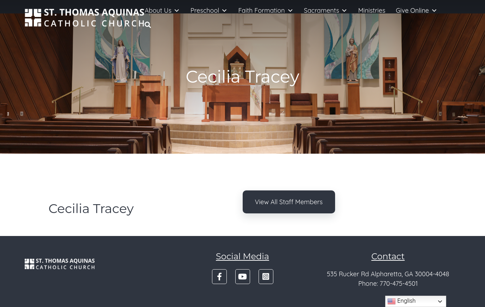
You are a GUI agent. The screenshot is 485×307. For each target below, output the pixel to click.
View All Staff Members (289, 202)
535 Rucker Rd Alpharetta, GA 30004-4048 (388, 274)
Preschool (209, 11)
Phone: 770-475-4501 (388, 283)
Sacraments (326, 11)
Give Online (416, 11)
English (401, 301)
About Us (162, 11)
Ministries (371, 10)
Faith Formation (265, 11)
